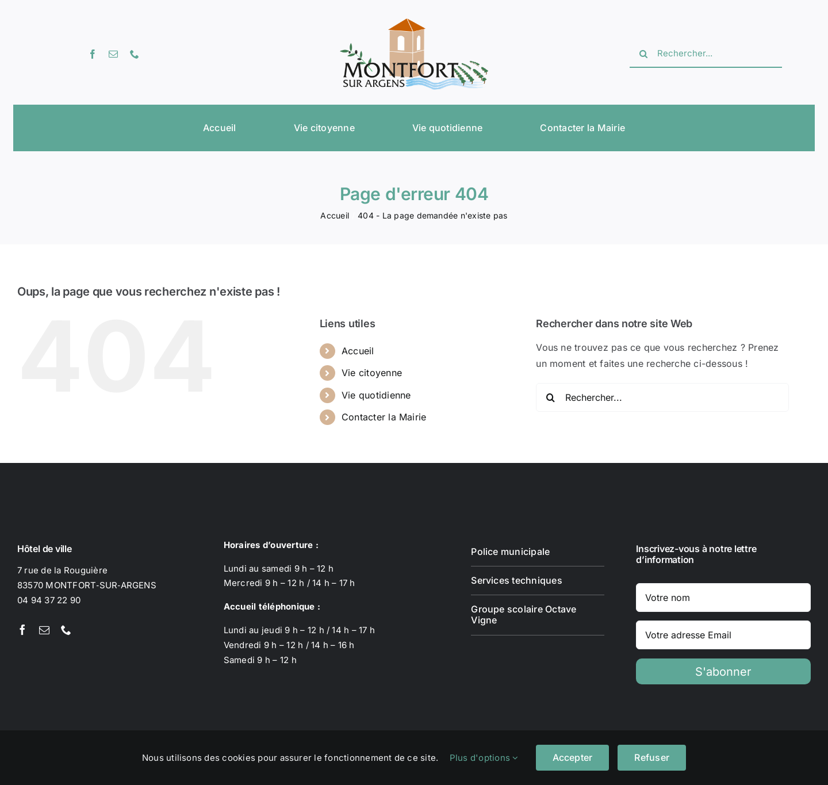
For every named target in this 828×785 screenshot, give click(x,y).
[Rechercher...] (706, 54)
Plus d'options (484, 757)
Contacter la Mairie (384, 417)
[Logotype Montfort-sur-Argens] (414, 23)
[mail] (113, 54)
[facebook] (92, 54)
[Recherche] (643, 54)
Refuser (651, 757)
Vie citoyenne (372, 372)
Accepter (573, 757)
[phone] (134, 54)
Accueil (358, 351)
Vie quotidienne (376, 395)
